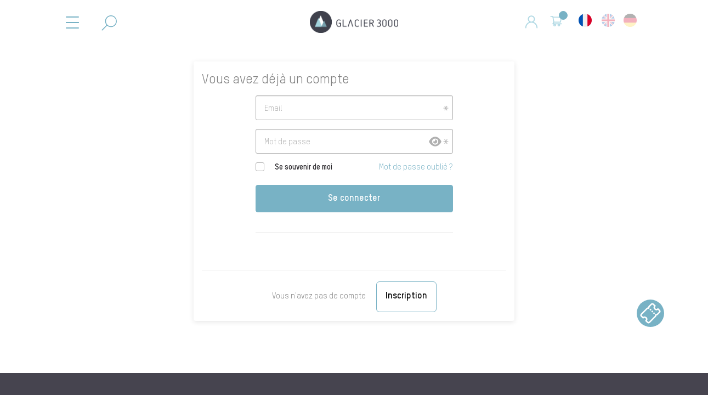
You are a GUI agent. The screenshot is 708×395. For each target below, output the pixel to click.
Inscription (406, 296)
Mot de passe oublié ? (415, 167)
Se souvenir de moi (303, 167)
